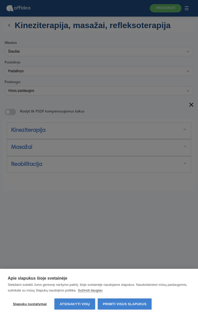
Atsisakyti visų (75, 304)
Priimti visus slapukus (125, 304)
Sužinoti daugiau (90, 290)
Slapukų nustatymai (30, 304)
